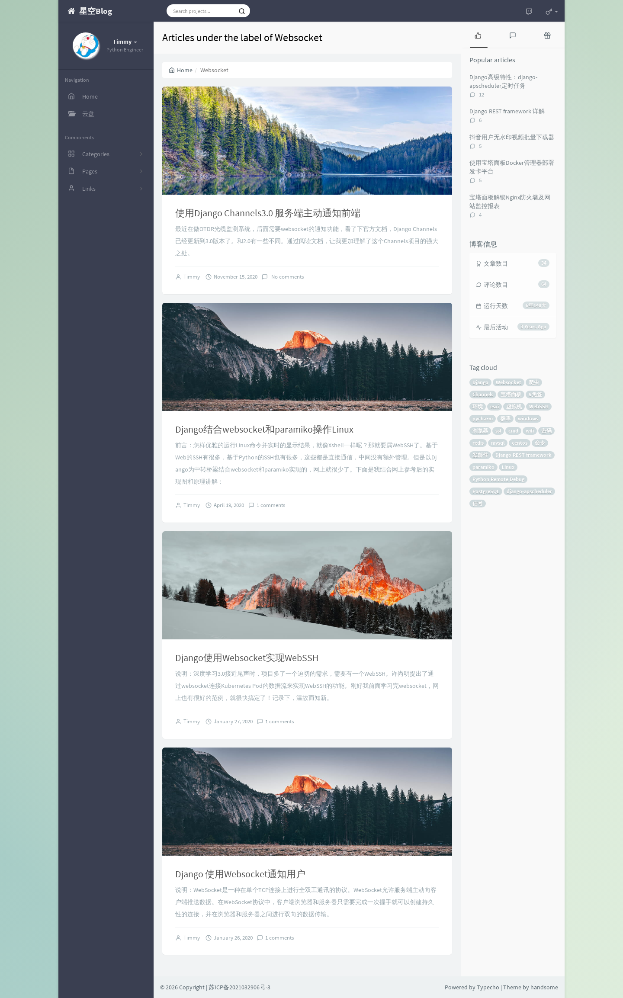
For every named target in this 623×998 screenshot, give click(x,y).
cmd (513, 430)
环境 (477, 406)
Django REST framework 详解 (507, 111)
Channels (482, 394)
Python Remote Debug (498, 479)
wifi (530, 430)
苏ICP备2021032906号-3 (239, 987)
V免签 (535, 394)
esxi (494, 406)
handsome (544, 987)
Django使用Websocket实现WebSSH (246, 657)
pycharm (482, 418)
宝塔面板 (511, 394)
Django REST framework (523, 455)
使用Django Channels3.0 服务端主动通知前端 (267, 213)
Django (480, 382)
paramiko (483, 467)
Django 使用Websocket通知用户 (240, 874)
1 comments (271, 505)
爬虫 (534, 382)
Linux (508, 467)
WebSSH (539, 406)
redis (478, 443)
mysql (497, 443)
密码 (546, 430)
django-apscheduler (529, 491)
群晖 (505, 418)
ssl (498, 430)
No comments (287, 276)
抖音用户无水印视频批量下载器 (511, 137)
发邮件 (480, 455)
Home (181, 70)
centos (519, 443)
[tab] (478, 35)
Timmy (191, 276)
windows (528, 418)
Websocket (508, 382)
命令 (540, 443)
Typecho (488, 987)
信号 (477, 503)
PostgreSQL (485, 491)
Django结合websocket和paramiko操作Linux (264, 429)
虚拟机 (514, 406)
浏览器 (480, 430)
